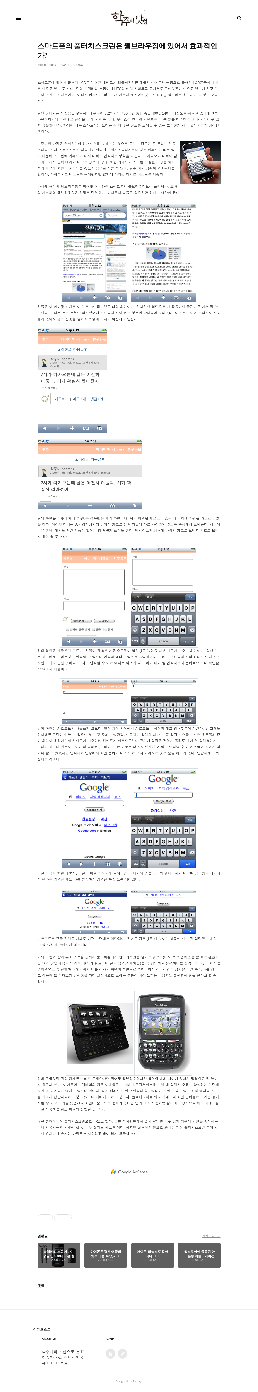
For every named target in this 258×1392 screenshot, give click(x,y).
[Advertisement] (129, 1171)
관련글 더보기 (211, 1236)
